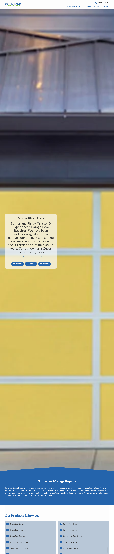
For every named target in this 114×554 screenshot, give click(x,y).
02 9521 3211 (102, 3)
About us (76, 6)
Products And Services (90, 6)
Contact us (104, 6)
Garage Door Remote (26, 256)
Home (69, 6)
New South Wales (37, 256)
